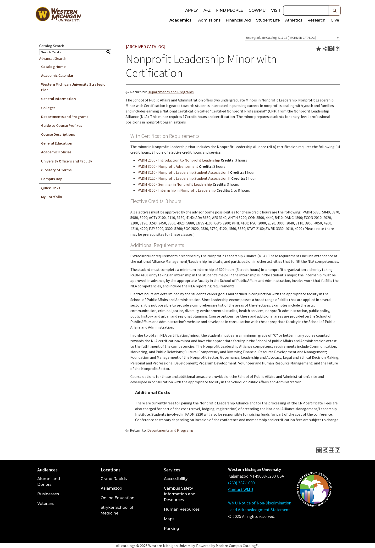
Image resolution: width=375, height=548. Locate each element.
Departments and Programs (64, 116)
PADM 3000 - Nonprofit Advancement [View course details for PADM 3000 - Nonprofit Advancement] (168, 166)
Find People (229, 10)
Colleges (48, 107)
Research (316, 20)
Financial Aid (238, 20)
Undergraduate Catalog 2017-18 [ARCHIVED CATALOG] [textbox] (281, 38)
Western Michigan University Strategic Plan (73, 87)
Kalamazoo (111, 488)
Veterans (45, 503)
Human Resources (181, 509)
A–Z (207, 10)
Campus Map (51, 178)
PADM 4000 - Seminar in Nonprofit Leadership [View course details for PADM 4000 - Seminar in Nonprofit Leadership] (175, 184)
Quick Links (50, 187)
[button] (335, 11)
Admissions (209, 20)
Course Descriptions (58, 134)
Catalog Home (53, 66)
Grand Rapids (114, 478)
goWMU (256, 10)
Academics (180, 20)
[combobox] (292, 37)
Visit (276, 10)
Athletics (293, 20)
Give (335, 20)
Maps (169, 519)
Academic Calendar (57, 75)
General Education (56, 143)
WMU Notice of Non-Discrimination (259, 503)
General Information (58, 98)
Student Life (268, 20)
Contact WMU (240, 489)
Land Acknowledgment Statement (259, 509)
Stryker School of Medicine (117, 510)
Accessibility (176, 478)
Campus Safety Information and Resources (179, 494)
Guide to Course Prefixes (61, 125)
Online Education (117, 498)
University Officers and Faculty (66, 161)
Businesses (48, 494)
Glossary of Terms (56, 170)
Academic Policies (56, 152)
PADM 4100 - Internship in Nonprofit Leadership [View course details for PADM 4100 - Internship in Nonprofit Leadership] (177, 190)
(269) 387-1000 (241, 483)
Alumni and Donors (48, 481)
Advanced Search (52, 58)
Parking (171, 528)
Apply (191, 10)
